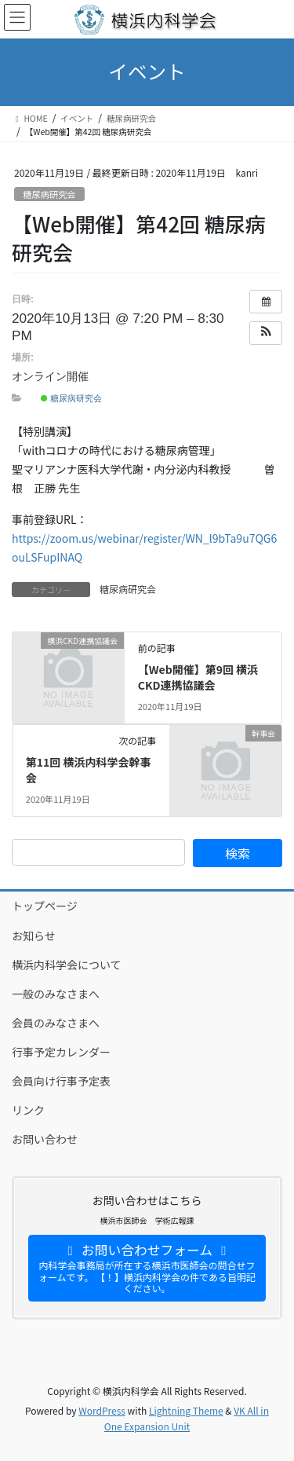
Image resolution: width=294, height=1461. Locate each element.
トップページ (45, 906)
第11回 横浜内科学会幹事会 (88, 769)
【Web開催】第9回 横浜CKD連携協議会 (198, 677)
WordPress (101, 1410)
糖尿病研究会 (49, 194)
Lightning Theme (186, 1410)
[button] (265, 333)
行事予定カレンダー (61, 1052)
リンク (28, 1110)
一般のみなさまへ (56, 993)
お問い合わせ (45, 1139)
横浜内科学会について (67, 964)
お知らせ (34, 935)
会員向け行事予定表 (61, 1081)
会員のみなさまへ (56, 1023)
